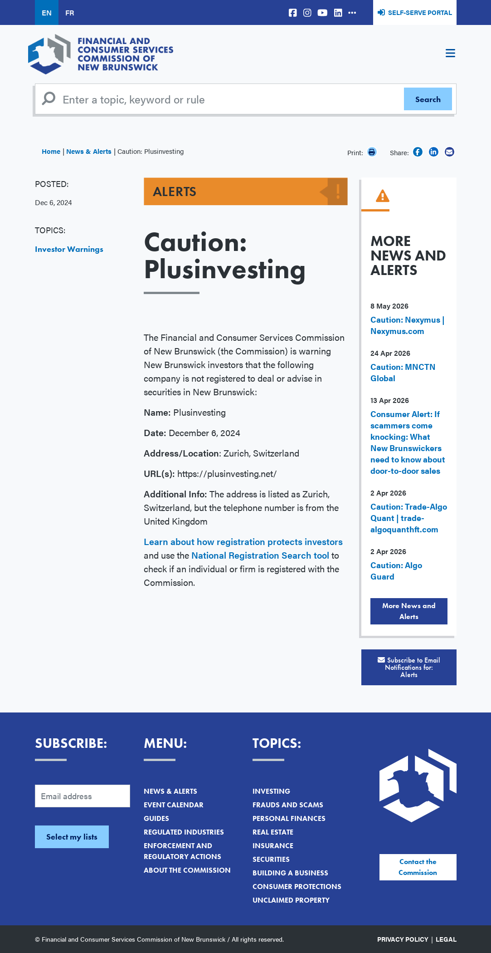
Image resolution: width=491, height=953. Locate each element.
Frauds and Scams (288, 805)
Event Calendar (174, 805)
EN (47, 12)
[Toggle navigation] (450, 54)
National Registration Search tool (260, 554)
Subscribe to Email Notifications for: (409, 667)
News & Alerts (89, 151)
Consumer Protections (297, 886)
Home (51, 151)
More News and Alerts (409, 611)
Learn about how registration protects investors (243, 541)
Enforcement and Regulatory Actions (182, 851)
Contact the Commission (418, 867)
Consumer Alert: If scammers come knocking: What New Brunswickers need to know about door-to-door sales (407, 442)
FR (69, 12)
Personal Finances (289, 818)
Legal (446, 938)
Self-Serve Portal (420, 12)
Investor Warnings (69, 249)
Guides (156, 818)
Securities (271, 859)
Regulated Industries (184, 832)
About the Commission (187, 870)
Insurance (273, 845)
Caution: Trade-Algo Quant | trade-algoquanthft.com (408, 518)
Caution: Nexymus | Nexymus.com (407, 325)
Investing (271, 791)
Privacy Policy (402, 938)
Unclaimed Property (291, 900)
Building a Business (290, 873)
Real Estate (273, 832)
